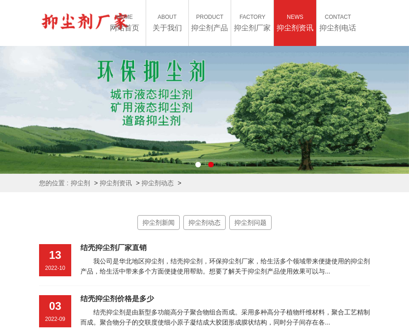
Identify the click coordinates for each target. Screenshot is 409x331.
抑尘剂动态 (158, 183)
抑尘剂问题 (250, 222)
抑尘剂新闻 (158, 222)
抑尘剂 (80, 183)
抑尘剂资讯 (116, 183)
